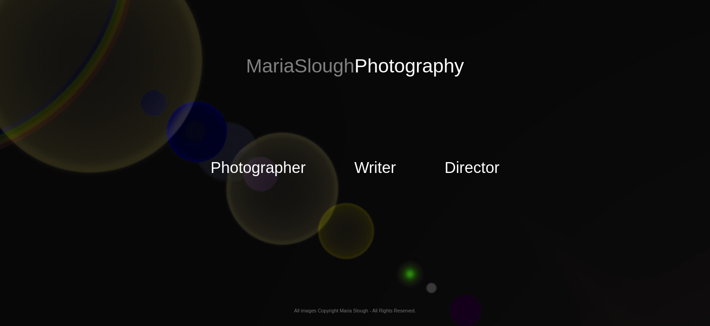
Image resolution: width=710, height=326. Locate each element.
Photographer (258, 167)
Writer (360, 167)
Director (456, 167)
